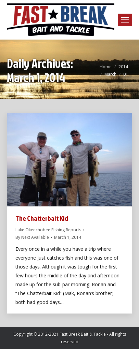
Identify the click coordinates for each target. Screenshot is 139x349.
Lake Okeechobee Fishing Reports (48, 230)
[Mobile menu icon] (125, 20)
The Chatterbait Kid (41, 218)
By (32, 237)
